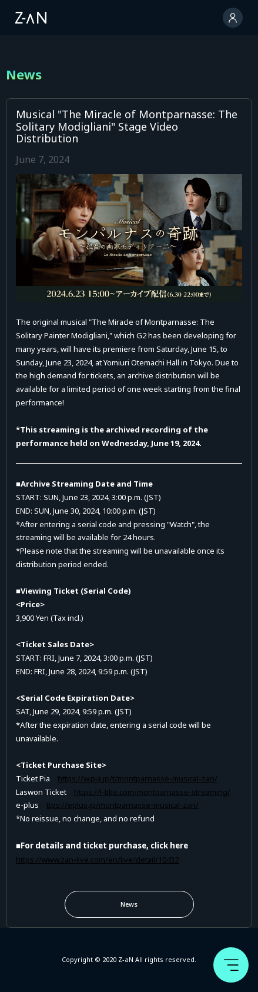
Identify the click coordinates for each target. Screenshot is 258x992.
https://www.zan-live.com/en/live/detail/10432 (97, 859)
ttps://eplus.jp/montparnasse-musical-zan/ (122, 805)
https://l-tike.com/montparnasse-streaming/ (152, 792)
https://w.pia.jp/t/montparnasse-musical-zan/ (137, 778)
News (129, 904)
